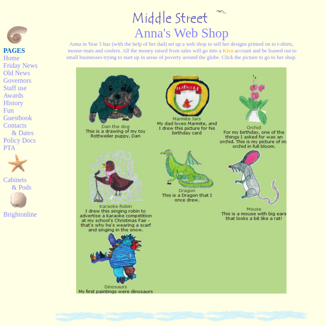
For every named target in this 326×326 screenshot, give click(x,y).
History (13, 102)
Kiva (228, 50)
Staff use (15, 87)
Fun (8, 110)
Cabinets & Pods (17, 183)
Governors (17, 80)
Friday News (20, 65)
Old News (16, 73)
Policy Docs (19, 140)
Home (11, 58)
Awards (13, 95)
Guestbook (17, 117)
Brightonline (20, 214)
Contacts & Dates (18, 129)
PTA (9, 147)
